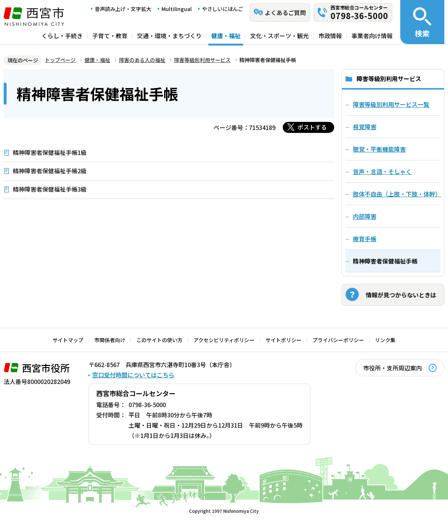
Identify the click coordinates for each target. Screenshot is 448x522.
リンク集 (385, 340)
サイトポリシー (283, 340)
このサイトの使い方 (159, 340)
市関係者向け (109, 340)
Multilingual (177, 8)
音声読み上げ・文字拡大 (123, 8)
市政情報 (330, 35)
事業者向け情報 (372, 35)
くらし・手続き (62, 35)
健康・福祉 (226, 35)
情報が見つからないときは (401, 294)
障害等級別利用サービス (202, 60)
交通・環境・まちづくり (169, 35)
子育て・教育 (109, 35)
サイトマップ (68, 340)
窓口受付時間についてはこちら (133, 374)
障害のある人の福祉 (142, 60)
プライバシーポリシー (338, 340)
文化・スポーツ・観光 (279, 35)
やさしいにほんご (222, 8)
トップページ (60, 60)
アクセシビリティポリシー (224, 340)
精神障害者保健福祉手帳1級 (50, 152)
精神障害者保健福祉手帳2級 (50, 170)
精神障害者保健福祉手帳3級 (50, 189)
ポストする (312, 127)
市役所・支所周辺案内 (392, 367)
